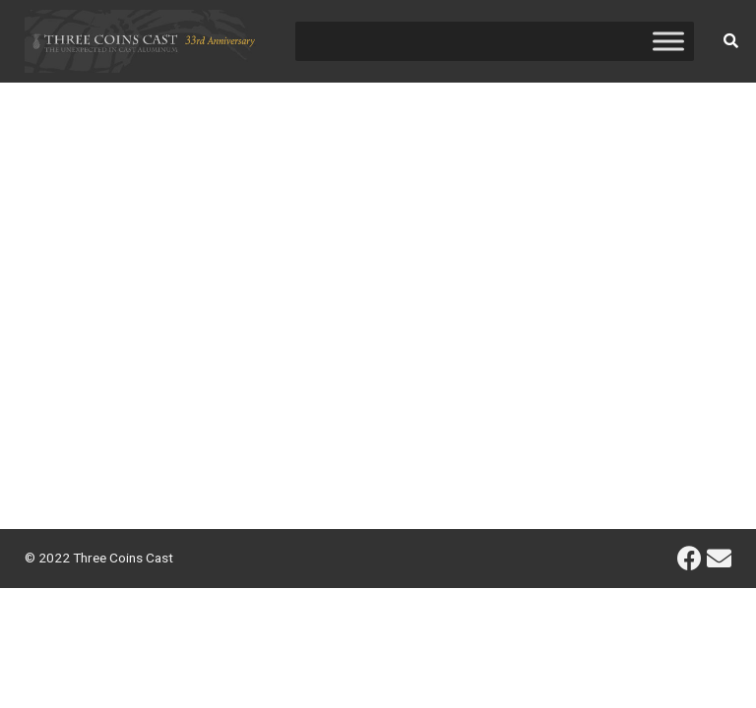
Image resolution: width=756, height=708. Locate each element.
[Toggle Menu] (668, 40)
